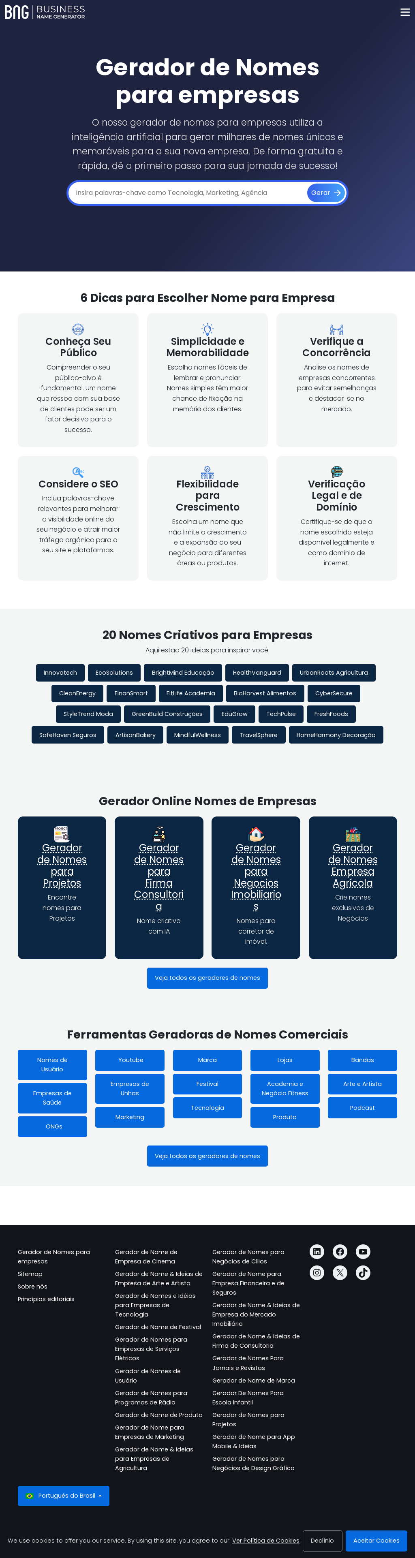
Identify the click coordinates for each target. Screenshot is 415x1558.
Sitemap (30, 1274)
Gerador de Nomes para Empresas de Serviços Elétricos (151, 1349)
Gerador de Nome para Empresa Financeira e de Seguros (248, 1283)
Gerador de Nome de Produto (159, 1415)
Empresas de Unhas (130, 1088)
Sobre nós (32, 1286)
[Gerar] (326, 193)
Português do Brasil (61, 1496)
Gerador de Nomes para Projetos (62, 865)
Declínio (322, 1541)
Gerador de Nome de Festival (158, 1327)
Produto (285, 1117)
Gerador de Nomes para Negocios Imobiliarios (256, 877)
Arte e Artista (362, 1084)
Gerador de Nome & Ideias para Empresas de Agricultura (154, 1458)
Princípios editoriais (46, 1299)
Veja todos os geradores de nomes (207, 978)
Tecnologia (207, 1108)
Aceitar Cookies (376, 1541)
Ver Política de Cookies (265, 1541)
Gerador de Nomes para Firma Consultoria (159, 877)
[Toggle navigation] (405, 12)
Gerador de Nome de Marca (253, 1380)
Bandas (362, 1060)
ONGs (52, 1126)
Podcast (362, 1108)
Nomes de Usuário (52, 1064)
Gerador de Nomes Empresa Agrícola (353, 865)
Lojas (285, 1060)
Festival (207, 1084)
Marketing (130, 1117)
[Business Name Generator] (45, 12)
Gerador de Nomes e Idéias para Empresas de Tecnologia (155, 1305)
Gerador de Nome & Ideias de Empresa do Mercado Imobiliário (256, 1314)
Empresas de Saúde (52, 1098)
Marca (207, 1060)
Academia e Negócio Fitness (285, 1088)
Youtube (130, 1060)
